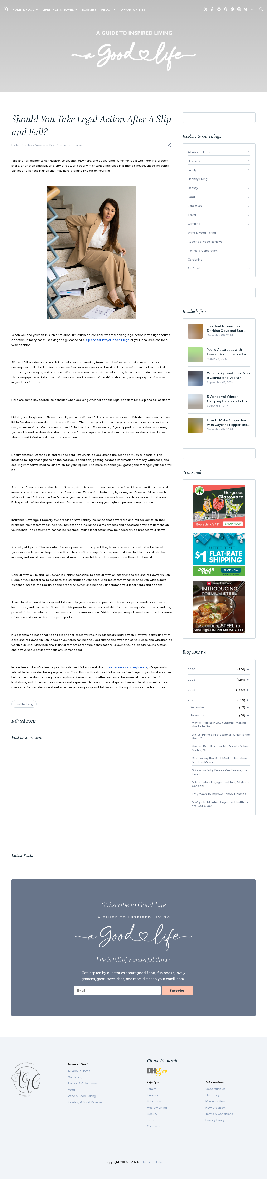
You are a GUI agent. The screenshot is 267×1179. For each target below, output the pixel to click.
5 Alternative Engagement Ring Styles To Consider (221, 784)
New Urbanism (215, 1107)
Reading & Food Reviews (205, 241)
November (197, 715)
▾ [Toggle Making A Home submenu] (37, 9)
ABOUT (106, 9)
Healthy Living (198, 179)
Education (195, 206)
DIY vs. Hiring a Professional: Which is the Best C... (221, 736)
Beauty (193, 188)
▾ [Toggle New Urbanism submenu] (76, 9)
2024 (191, 690)
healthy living (24, 704)
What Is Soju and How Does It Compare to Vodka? (228, 375)
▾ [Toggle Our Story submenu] (114, 9)
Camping (194, 224)
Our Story (212, 1095)
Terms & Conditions (219, 1114)
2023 (191, 700)
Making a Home (216, 1101)
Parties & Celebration (203, 250)
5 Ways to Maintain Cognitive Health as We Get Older (220, 804)
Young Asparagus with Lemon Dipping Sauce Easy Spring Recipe (228, 351)
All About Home (199, 152)
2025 (191, 679)
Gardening (195, 259)
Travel (192, 215)
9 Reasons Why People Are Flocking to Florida (219, 772)
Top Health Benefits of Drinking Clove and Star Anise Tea (225, 328)
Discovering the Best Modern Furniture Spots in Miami (219, 760)
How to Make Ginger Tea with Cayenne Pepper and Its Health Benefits (227, 422)
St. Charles (195, 268)
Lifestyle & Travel (58, 9)
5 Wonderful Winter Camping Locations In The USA (227, 398)
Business (89, 9)
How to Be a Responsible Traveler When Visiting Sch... (220, 748)
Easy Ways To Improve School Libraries (219, 794)
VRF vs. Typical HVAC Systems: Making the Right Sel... (219, 724)
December (197, 707)
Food (191, 197)
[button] (169, 145)
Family (192, 170)
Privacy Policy (214, 1120)
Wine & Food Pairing (202, 233)
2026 (191, 669)
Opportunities (132, 9)
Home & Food (23, 9)
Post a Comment (74, 145)
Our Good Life (151, 1162)
